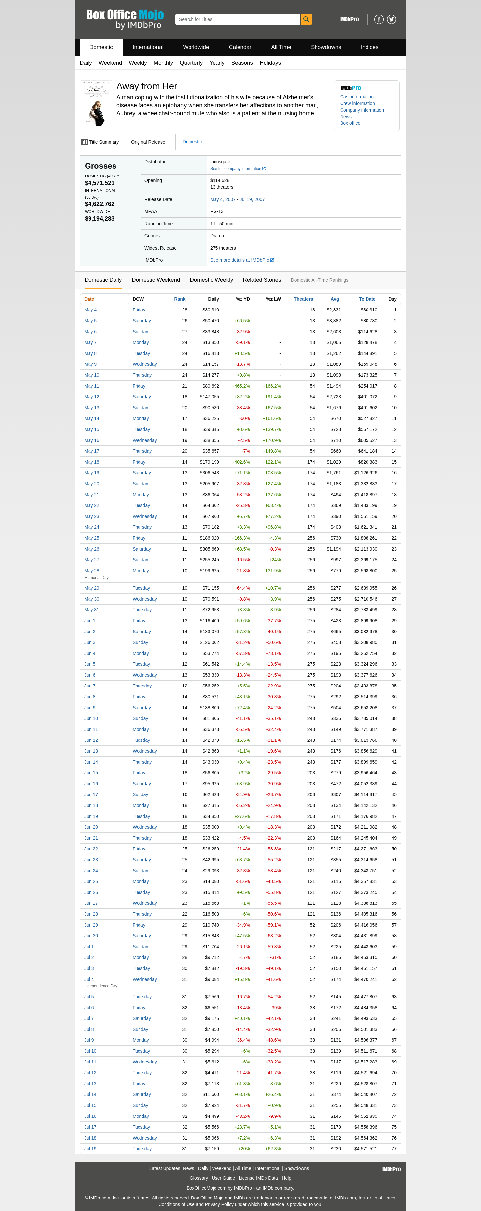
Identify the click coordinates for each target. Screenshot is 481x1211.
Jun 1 (89, 620)
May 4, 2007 (223, 199)
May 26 (91, 549)
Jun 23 (91, 859)
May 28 (91, 570)
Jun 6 (89, 675)
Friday (139, 309)
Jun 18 (91, 805)
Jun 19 (91, 816)
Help (286, 1178)
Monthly (163, 63)
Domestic (101, 47)
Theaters (303, 299)
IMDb (268, 1188)
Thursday (142, 375)
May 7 (90, 342)
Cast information (357, 96)
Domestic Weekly (211, 280)
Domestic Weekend (156, 280)
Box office (350, 123)
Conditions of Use (176, 1204)
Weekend (110, 63)
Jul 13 (90, 1083)
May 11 (91, 386)
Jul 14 (90, 1094)
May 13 (91, 407)
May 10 (91, 375)
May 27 (91, 559)
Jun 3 (89, 642)
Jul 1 (89, 946)
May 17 (91, 451)
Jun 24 (91, 870)
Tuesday (141, 353)
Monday (141, 342)
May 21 (91, 494)
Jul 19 (90, 1148)
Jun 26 (91, 892)
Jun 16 (91, 783)
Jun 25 (91, 881)
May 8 (90, 353)
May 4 (90, 309)
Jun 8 (89, 696)
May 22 (91, 505)
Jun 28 (91, 914)
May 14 (91, 418)
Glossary (199, 1178)
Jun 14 (91, 762)
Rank (179, 299)
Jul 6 (89, 1007)
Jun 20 (91, 827)
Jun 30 (91, 935)
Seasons (242, 63)
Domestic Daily (103, 280)
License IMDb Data (258, 1178)
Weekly (138, 63)
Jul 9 (89, 1040)
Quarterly (191, 63)
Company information (362, 110)
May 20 (91, 483)
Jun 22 (91, 848)
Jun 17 (91, 794)
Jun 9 (89, 707)
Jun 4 (89, 653)
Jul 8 (89, 1029)
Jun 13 (91, 751)
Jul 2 (89, 957)
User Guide (223, 1178)
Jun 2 (89, 631)
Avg (335, 299)
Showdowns (326, 47)
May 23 (91, 516)
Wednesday (145, 364)
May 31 (91, 609)
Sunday (140, 331)
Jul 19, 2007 (252, 199)
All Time (281, 47)
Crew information (357, 103)
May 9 (90, 364)
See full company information (238, 168)
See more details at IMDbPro (242, 260)
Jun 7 (89, 685)
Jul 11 (90, 1061)
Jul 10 (90, 1051)
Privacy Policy (219, 1204)
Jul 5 (89, 996)
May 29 (91, 588)
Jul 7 (89, 1018)
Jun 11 (91, 729)
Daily (86, 63)
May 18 (91, 462)
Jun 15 (91, 772)
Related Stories (262, 280)
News (346, 116)
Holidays (270, 63)
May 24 (91, 527)
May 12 (91, 396)
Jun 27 (91, 903)
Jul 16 (90, 1116)
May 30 (91, 599)
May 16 (91, 440)
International (148, 47)
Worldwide (196, 47)
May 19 (91, 472)
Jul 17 (90, 1127)
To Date (367, 299)
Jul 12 (90, 1072)
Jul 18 (90, 1138)
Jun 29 (91, 925)
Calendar (240, 47)
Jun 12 (91, 740)
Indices (370, 47)
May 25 (91, 538)
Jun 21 (91, 838)
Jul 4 (89, 979)
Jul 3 (89, 968)
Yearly (217, 63)
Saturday (142, 320)
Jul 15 (90, 1105)
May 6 (90, 331)
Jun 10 (91, 718)
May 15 (91, 429)
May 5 (90, 320)
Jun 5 (89, 664)
